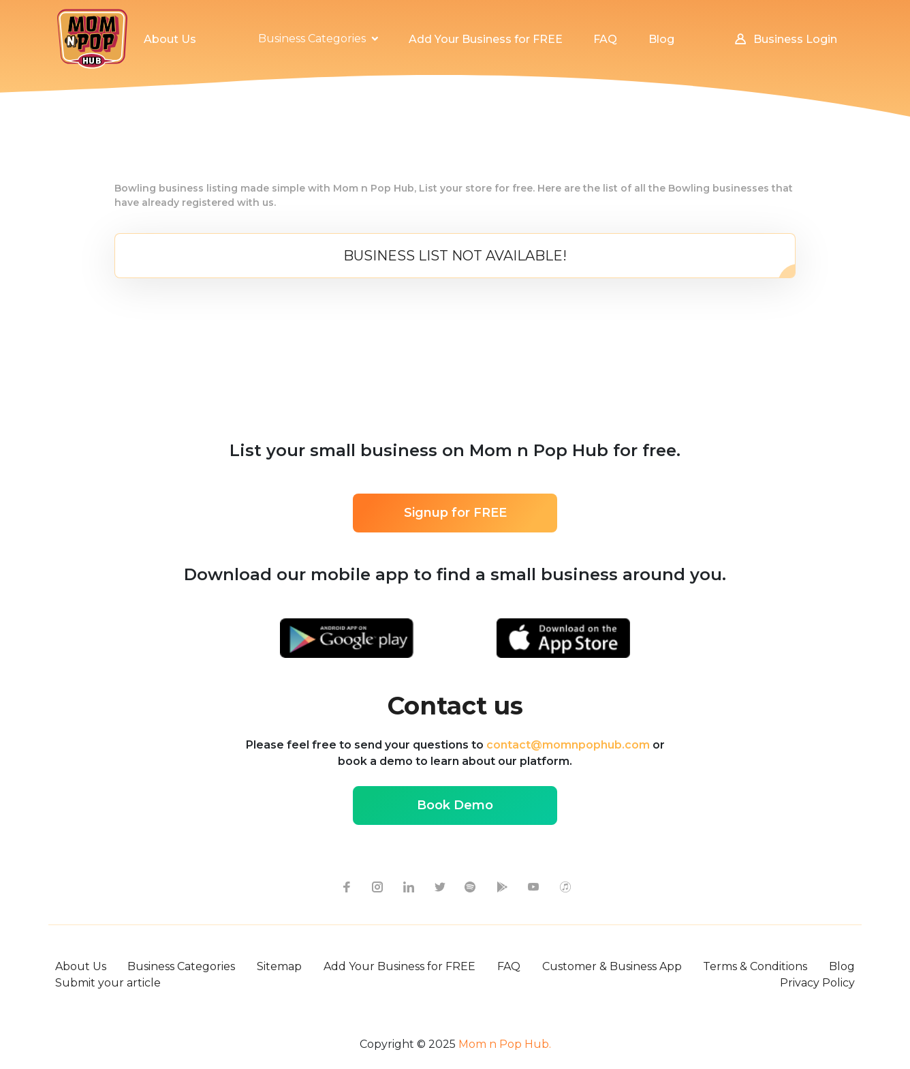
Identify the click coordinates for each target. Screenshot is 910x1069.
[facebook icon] (345, 886)
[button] (317, 39)
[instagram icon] (376, 886)
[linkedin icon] (408, 886)
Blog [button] (661, 39)
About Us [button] (170, 39)
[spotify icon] (470, 886)
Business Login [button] (785, 39)
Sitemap (279, 966)
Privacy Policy (817, 982)
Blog (842, 966)
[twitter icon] (439, 886)
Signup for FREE (455, 512)
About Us (80, 966)
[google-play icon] (502, 886)
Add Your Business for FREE (399, 966)
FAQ (508, 966)
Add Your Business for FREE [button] (486, 39)
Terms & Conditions (755, 966)
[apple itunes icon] (564, 886)
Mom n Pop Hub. (503, 1044)
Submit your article (108, 982)
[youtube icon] (533, 886)
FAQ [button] (605, 39)
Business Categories (181, 966)
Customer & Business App (612, 966)
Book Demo (455, 805)
